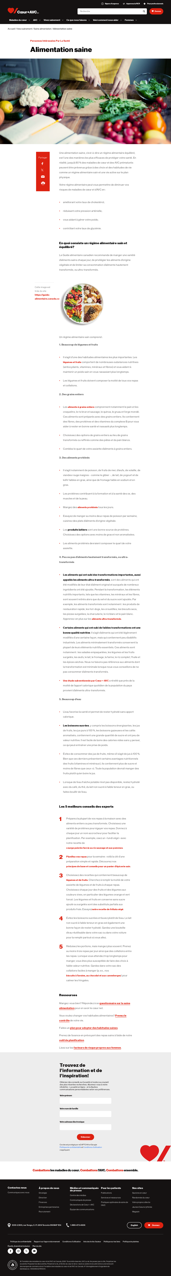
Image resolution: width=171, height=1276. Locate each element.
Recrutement (44, 1211)
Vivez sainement (24, 28)
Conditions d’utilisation (71, 1242)
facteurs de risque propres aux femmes (97, 1047)
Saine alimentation (42, 28)
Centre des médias (78, 1195)
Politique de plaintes (131, 1242)
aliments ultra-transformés (106, 618)
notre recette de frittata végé (107, 909)
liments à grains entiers (81, 406)
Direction (43, 1197)
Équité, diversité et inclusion (19, 1246)
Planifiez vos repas (76, 856)
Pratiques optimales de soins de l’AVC (114, 1203)
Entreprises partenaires (49, 1207)
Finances (43, 1202)
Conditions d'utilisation (92, 1147)
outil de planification (71, 1040)
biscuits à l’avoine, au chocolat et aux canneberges (93, 975)
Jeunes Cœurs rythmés (142, 1207)
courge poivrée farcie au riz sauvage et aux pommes (94, 847)
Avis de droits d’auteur (92, 1242)
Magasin (136, 1211)
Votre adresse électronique (72, 1122)
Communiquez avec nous (18, 1192)
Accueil (11, 28)
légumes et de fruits (77, 879)
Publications (106, 1193)
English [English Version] (134, 1225)
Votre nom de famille (69, 1109)
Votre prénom (66, 1096)
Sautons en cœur (139, 1193)
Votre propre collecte (141, 1202)
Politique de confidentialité (70, 1147)
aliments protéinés (88, 507)
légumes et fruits (72, 362)
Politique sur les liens (112, 1242)
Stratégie (43, 1193)
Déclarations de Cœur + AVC (82, 1205)
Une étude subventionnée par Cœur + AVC (86, 680)
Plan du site (36, 1246)
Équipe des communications (82, 1209)
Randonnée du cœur (141, 1197)
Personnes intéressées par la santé (50, 40)
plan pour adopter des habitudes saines (94, 1027)
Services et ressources (111, 1197)
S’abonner (85, 1137)
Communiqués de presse (80, 1200)
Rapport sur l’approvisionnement (47, 1242)
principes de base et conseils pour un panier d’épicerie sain (98, 866)
